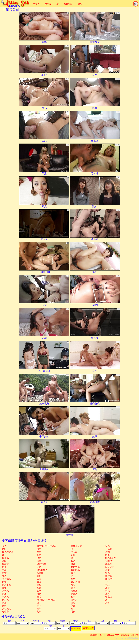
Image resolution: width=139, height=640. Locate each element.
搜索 (80, 3)
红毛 (73, 585)
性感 (73, 602)
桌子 (107, 570)
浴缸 (4, 549)
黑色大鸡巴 (7, 552)
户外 (73, 555)
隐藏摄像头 (42, 570)
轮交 (39, 558)
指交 (39, 549)
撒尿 (73, 564)
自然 (39, 608)
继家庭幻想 (110, 558)
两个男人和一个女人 (46, 599)
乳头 (39, 611)
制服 (107, 590)
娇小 (73, 558)
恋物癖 (5, 611)
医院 (39, 579)
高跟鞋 (40, 573)
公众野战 (75, 570)
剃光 (73, 605)
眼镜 (39, 561)
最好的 (48, 3)
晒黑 (107, 573)
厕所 (107, 587)
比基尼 (5, 558)
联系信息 (94, 635)
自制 (39, 576)
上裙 (107, 593)
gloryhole (41, 564)
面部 (4, 605)
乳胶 (39, 587)
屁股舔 (74, 590)
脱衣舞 (108, 564)
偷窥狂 (108, 596)
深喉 (4, 587)
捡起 (73, 561)
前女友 (5, 599)
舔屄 (73, 579)
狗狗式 (5, 590)
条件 (102, 635)
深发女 (5, 564)
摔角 (107, 602)
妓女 (107, 599)
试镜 (4, 573)
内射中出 (6, 585)
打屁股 (108, 549)
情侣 (4, 582)
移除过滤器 (88, 628)
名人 (4, 576)
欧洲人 (5, 596)
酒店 (39, 582)
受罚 (73, 573)
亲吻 (39, 585)
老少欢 (74, 552)
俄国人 (74, 593)
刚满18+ (109, 579)
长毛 (39, 596)
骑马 (73, 587)
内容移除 (125, 635)
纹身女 (108, 576)
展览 (4, 602)
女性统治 (6, 608)
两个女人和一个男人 (46, 546)
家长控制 (135, 635)
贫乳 (107, 546)
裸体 (39, 605)
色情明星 (68, 3)
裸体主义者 (76, 546)
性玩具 (74, 599)
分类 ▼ (36, 3)
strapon (109, 561)
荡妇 (73, 611)
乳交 (107, 585)
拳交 (39, 552)
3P (106, 582)
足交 (39, 555)
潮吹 (107, 555)
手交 (39, 567)
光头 (4, 546)
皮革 (39, 590)
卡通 (4, 570)
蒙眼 (4, 561)
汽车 (4, 567)
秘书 (73, 596)
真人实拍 (75, 582)
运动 (107, 552)
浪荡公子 (109, 567)
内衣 (39, 593)
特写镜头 (6, 579)
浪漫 (4, 593)
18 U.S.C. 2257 (112, 635)
